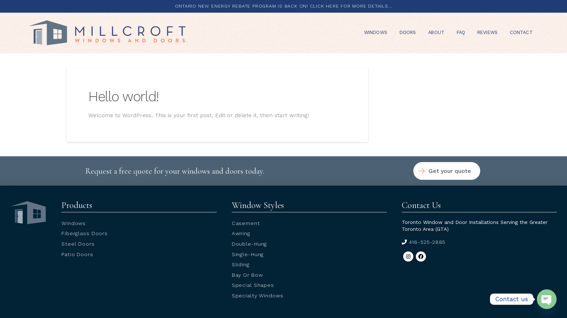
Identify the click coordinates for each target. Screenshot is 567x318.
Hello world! (123, 96)
